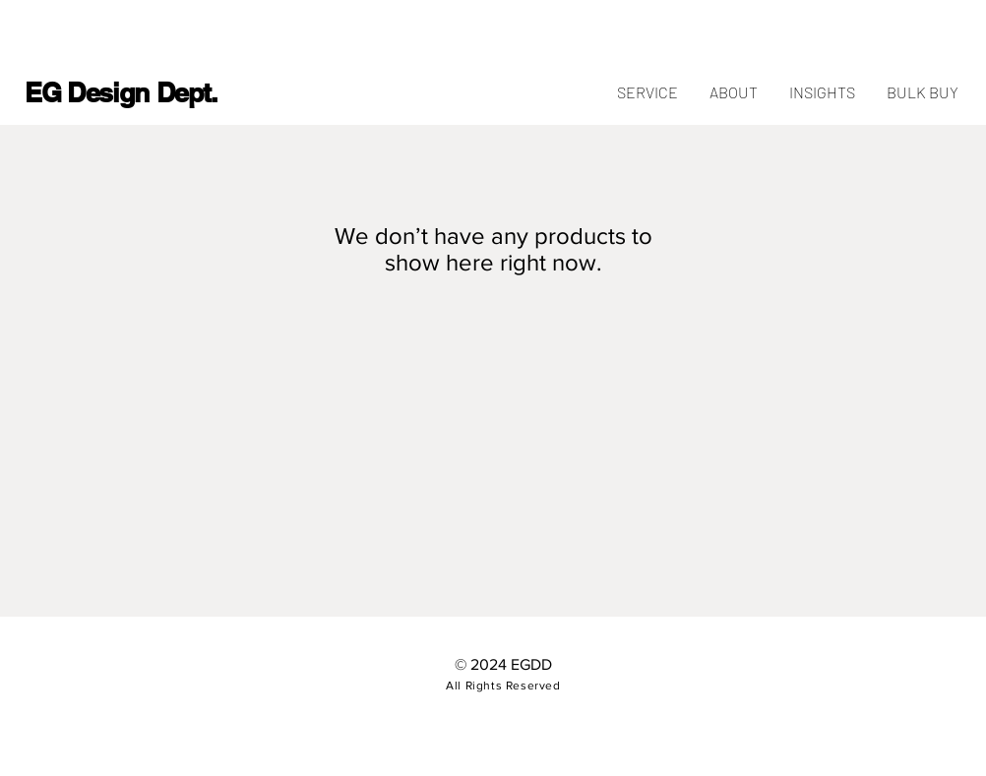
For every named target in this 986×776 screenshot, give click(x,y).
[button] (922, 92)
